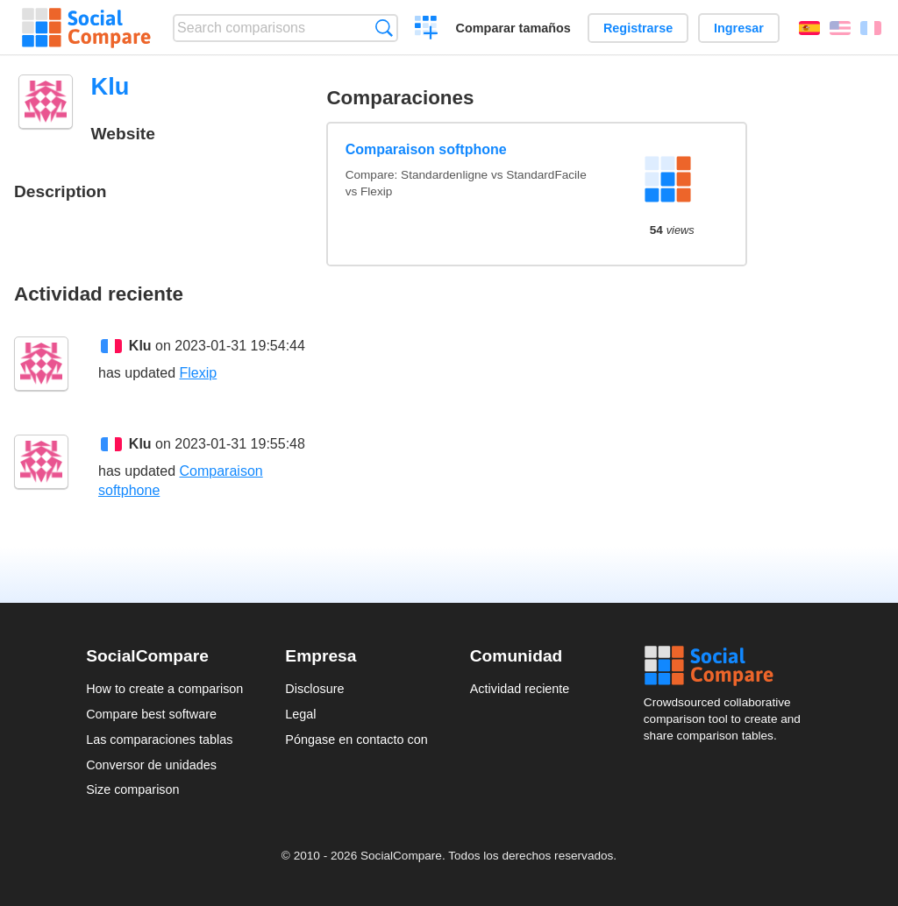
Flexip (198, 372)
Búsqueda (383, 27)
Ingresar (739, 28)
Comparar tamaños (513, 28)
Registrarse (638, 28)
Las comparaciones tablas (159, 740)
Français (870, 28)
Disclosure (314, 689)
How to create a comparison (164, 689)
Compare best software (151, 714)
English (840, 28)
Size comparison (132, 789)
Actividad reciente (520, 689)
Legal (300, 714)
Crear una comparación (426, 29)
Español (809, 28)
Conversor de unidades (151, 765)
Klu (140, 345)
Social (728, 666)
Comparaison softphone (426, 149)
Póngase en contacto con (356, 740)
